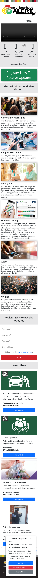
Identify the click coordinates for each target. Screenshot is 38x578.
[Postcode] (19, 341)
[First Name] (19, 329)
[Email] (19, 347)
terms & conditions (25, 352)
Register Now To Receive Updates (19, 75)
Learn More (20, 572)
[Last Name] (19, 335)
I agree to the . (19, 352)
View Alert (19, 410)
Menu (31, 20)
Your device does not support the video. (19, 32)
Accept (20, 563)
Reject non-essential (20, 567)
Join (19, 357)
